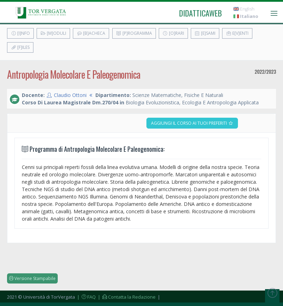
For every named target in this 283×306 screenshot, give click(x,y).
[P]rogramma (134, 33)
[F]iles (20, 47)
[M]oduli (53, 33)
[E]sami (205, 33)
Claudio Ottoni (70, 95)
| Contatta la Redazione (126, 297)
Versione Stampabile (32, 278)
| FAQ (86, 297)
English (243, 9)
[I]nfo (20, 33)
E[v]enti (237, 33)
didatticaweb (200, 13)
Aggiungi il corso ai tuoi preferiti (192, 123)
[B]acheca (91, 33)
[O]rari (173, 33)
